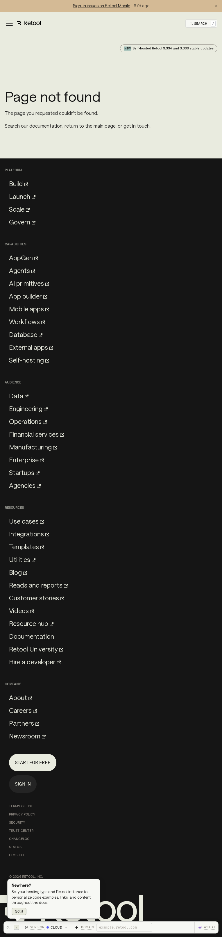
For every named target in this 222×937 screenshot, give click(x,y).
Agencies (25, 485)
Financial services (36, 434)
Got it (19, 911)
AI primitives (29, 283)
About (20, 697)
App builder (28, 296)
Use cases (26, 521)
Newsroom (27, 736)
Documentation (31, 636)
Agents (22, 270)
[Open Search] (202, 23)
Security (17, 822)
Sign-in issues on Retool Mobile (101, 5)
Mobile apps (29, 309)
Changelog (19, 838)
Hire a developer (35, 661)
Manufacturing (33, 447)
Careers (23, 710)
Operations (28, 421)
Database (25, 334)
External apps (31, 347)
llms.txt (16, 855)
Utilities (22, 559)
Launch (22, 196)
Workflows (27, 321)
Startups (24, 472)
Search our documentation (33, 125)
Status (15, 847)
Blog (18, 572)
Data (18, 395)
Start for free (33, 762)
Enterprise (26, 459)
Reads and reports (38, 585)
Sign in (23, 784)
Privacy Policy (22, 814)
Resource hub (31, 623)
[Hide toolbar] (13, 927)
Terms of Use (21, 806)
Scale (19, 209)
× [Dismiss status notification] (216, 5)
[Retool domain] (124, 927)
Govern (22, 222)
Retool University (36, 649)
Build (18, 183)
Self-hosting (29, 360)
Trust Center (21, 830)
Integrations (29, 534)
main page (105, 125)
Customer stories (36, 598)
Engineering (28, 408)
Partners (24, 723)
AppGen (23, 257)
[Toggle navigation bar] (23, 23)
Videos (21, 610)
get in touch (136, 125)
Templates (26, 546)
